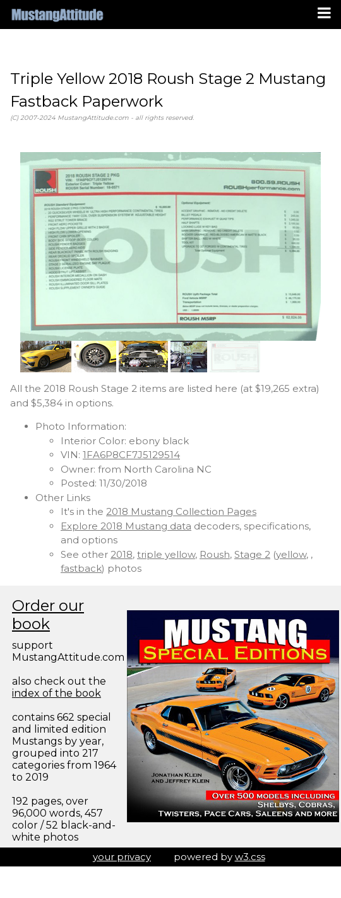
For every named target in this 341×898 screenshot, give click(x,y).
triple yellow (166, 554)
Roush (215, 554)
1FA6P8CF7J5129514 (131, 455)
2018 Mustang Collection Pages (181, 511)
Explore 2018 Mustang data (126, 526)
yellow (291, 554)
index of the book (56, 693)
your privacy (122, 857)
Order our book (48, 614)
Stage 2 (252, 554)
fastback (81, 568)
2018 (122, 554)
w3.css (250, 857)
